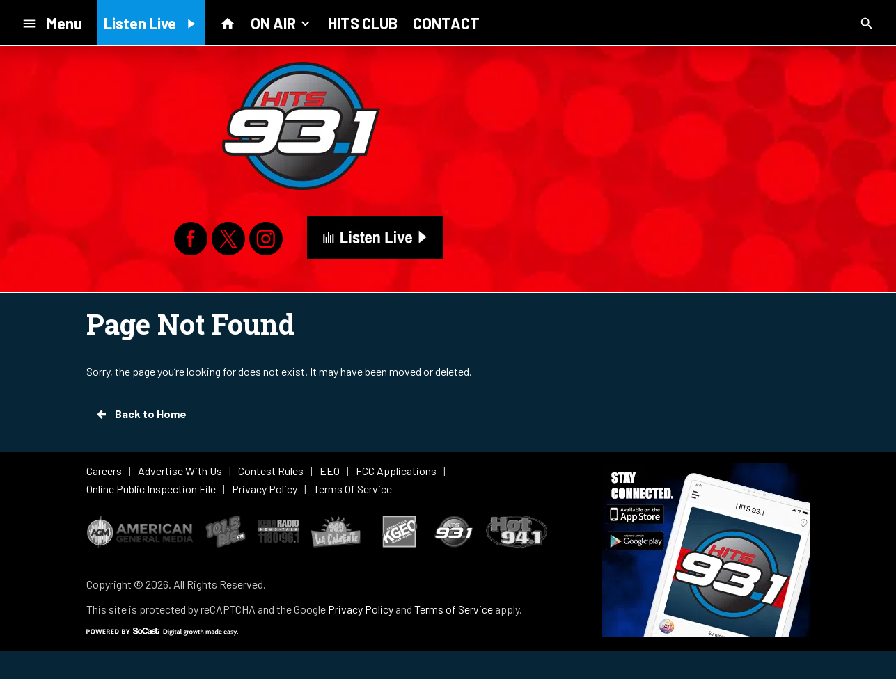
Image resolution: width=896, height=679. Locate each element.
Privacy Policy (360, 609)
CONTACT (446, 23)
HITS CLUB (363, 23)
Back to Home (141, 414)
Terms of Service (453, 609)
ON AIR (282, 22)
